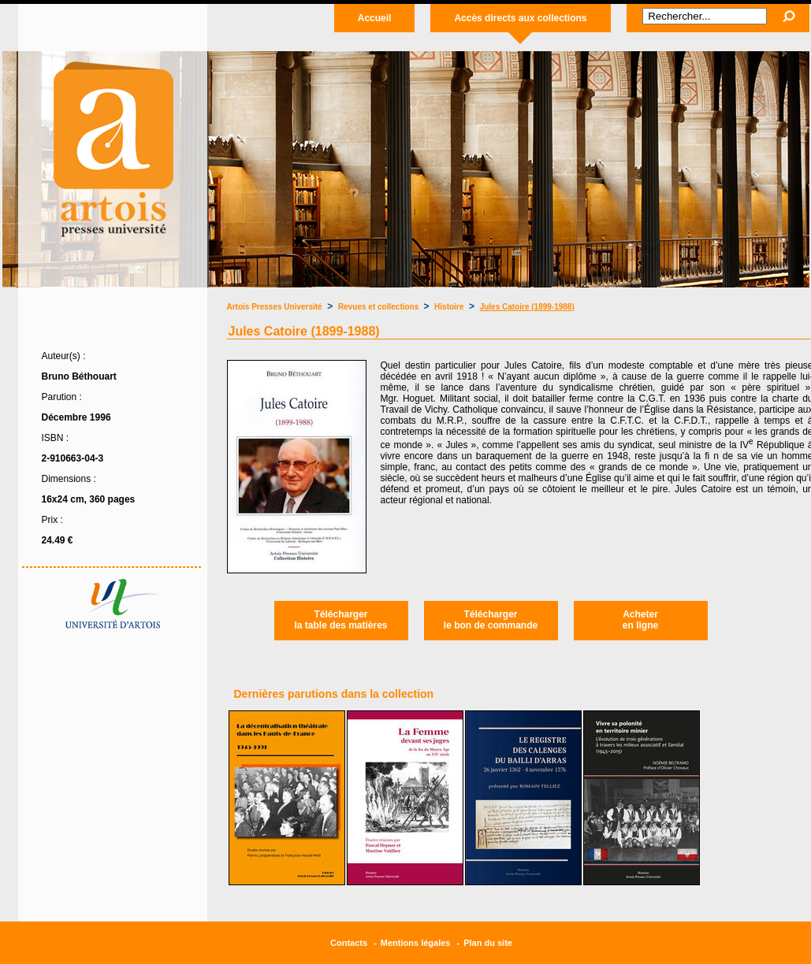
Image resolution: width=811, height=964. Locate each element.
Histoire (448, 306)
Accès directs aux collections (520, 18)
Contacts (348, 942)
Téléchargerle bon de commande (491, 620)
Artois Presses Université (274, 306)
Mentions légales (416, 942)
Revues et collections (379, 306)
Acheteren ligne (640, 620)
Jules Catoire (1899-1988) (527, 306)
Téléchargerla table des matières (340, 620)
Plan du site (487, 942)
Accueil (375, 18)
